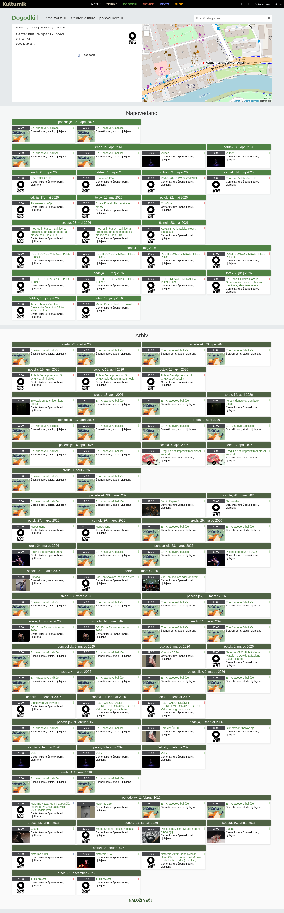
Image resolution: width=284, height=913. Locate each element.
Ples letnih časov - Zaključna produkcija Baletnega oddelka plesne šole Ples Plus (49, 232)
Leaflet (237, 101)
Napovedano (141, 113)
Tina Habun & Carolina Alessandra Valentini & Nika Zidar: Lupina (48, 307)
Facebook (86, 54)
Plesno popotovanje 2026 (46, 551)
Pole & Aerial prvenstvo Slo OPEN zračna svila (177, 377)
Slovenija (20, 27)
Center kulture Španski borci (225, 63)
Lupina (230, 828)
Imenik (95, 4)
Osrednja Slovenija (40, 27)
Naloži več (141, 900)
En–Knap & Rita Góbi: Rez (242, 178)
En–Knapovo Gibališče (45, 127)
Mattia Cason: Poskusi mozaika (115, 304)
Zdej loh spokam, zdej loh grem (115, 576)
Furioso (35, 576)
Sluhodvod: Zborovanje (45, 702)
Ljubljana (60, 27)
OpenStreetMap (251, 101)
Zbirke (112, 4)
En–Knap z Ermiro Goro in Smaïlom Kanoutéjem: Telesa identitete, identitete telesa (244, 282)
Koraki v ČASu (105, 178)
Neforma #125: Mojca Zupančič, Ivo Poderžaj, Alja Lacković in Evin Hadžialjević (50, 806)
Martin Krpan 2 (170, 501)
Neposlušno (233, 501)
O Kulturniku (262, 4)
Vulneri (165, 153)
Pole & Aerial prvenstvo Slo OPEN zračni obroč (47, 377)
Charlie (35, 828)
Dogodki (130, 4)
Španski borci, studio (42, 131)
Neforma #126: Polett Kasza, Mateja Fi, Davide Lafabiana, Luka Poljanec (243, 655)
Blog (179, 4)
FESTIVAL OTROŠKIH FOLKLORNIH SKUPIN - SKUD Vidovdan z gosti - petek (180, 706)
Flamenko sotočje (41, 203)
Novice (148, 4)
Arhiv (141, 335)
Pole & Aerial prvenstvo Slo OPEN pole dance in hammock (115, 377)
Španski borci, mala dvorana (177, 457)
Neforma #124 (39, 854)
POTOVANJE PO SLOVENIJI (179, 178)
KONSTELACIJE (41, 178)
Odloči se (166, 203)
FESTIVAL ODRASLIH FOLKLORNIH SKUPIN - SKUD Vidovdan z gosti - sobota (115, 706)
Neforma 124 (104, 854)
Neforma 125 (104, 803)
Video (164, 4)
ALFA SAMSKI (40, 879)
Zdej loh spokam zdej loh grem (180, 576)
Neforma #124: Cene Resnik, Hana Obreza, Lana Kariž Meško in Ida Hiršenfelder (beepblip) (181, 857)
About (278, 4)
